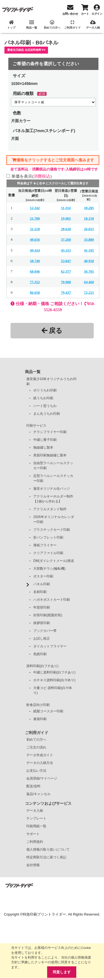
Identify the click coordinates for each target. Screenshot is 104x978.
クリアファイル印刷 (48, 553)
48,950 (89, 261)
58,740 (35, 261)
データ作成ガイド (39, 755)
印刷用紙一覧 (36, 826)
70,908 (66, 282)
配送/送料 (33, 786)
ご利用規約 (34, 842)
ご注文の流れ (36, 747)
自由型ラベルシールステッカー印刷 (53, 465)
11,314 (66, 208)
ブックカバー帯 (45, 631)
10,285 (89, 208)
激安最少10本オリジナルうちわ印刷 (51, 381)
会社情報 (33, 865)
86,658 (35, 292)
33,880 (89, 239)
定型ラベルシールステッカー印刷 (53, 478)
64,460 (89, 282)
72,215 (89, 292)
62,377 (66, 271)
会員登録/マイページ (41, 778)
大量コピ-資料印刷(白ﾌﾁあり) (52, 690)
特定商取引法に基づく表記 (46, 857)
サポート (33, 834)
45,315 (66, 250)
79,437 (66, 292)
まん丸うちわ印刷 (46, 414)
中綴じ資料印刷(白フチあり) (54, 672)
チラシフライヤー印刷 (50, 432)
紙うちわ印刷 (43, 398)
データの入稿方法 (39, 763)
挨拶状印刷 (41, 623)
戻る (52, 330)
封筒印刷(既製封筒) (47, 615)
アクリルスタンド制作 (50, 509)
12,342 (35, 208)
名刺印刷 (40, 592)
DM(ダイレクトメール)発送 (53, 561)
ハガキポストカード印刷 (51, 600)
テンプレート (36, 818)
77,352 (35, 282)
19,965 (66, 218)
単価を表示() (31, 176)
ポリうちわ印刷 (45, 390)
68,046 (35, 271)
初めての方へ (36, 739)
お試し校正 (41, 638)
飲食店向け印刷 (38, 705)
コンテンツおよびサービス (48, 803)
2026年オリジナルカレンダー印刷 (53, 519)
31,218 (35, 229)
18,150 (89, 218)
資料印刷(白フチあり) (42, 666)
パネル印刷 (41, 584)
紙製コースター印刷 (48, 711)
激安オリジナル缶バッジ (51, 489)
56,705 (89, 271)
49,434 (35, 250)
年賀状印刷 (41, 607)
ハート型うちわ (45, 406)
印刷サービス (36, 426)
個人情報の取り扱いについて (48, 849)
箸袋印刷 (40, 719)
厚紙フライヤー (45, 545)
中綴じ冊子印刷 (45, 440)
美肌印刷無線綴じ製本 (50, 455)
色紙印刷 (40, 654)
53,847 (66, 261)
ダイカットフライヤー (50, 646)
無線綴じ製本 (43, 447)
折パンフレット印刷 (48, 537)
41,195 (89, 250)
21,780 (35, 218)
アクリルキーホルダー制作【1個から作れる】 (53, 498)
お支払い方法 (36, 771)
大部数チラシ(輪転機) (49, 568)
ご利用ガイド (36, 732)
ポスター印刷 (43, 576)
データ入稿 (34, 811)
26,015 (89, 229)
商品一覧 (32, 371)
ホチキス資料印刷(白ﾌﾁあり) (54, 680)
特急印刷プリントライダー (44, 914)
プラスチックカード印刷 (51, 530)
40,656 (35, 239)
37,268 (66, 239)
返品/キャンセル (38, 794)
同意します (62, 972)
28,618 (66, 229)
